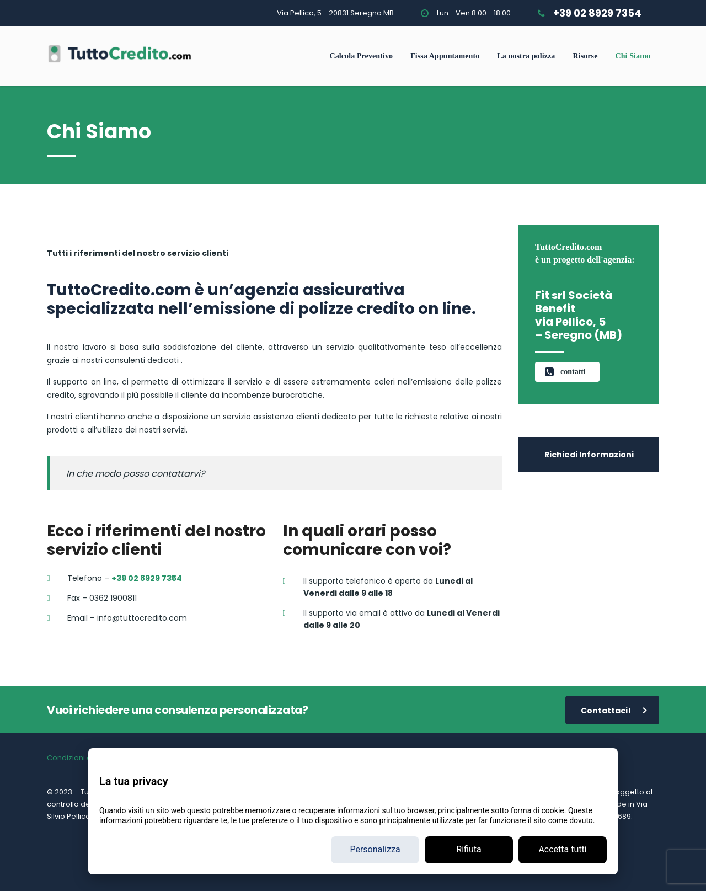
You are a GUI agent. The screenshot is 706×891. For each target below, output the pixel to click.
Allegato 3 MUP (372, 758)
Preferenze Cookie (272, 758)
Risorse (585, 56)
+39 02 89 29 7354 (247, 850)
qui (583, 804)
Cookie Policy (208, 758)
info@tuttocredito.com (352, 850)
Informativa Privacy (145, 758)
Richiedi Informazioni (589, 454)
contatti (565, 371)
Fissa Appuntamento (444, 56)
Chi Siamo (632, 56)
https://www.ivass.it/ (157, 804)
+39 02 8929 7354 (597, 13)
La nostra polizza (526, 56)
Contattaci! (614, 711)
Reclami (325, 758)
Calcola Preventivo (361, 56)
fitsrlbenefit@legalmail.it (461, 850)
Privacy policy (324, 862)
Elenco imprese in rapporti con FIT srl (469, 758)
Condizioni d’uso (76, 758)
